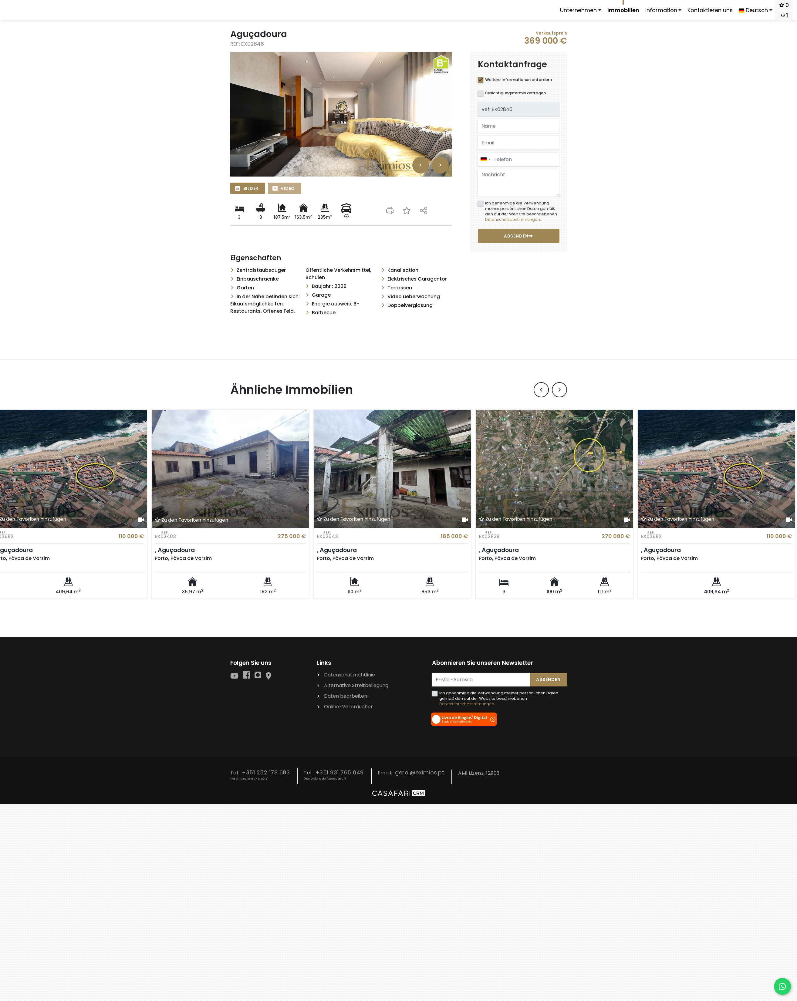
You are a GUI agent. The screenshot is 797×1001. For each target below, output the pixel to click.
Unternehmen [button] (578, 10)
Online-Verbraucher (348, 706)
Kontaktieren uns (710, 10)
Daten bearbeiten (345, 695)
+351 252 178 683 (266, 772)
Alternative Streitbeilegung (356, 685)
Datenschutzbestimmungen (512, 219)
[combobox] (518, 159)
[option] (341, 114)
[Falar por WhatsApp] (782, 986)
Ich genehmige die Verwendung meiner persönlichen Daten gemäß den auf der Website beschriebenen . (521, 211)
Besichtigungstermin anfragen (515, 93)
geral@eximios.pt (419, 772)
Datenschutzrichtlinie (349, 674)
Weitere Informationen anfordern (518, 80)
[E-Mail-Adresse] (481, 679)
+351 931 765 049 (340, 772)
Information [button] (661, 10)
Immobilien (623, 10)
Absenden (548, 679)
